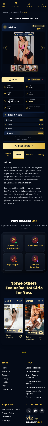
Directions (29, 155)
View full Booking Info (24, 139)
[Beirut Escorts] (24, 48)
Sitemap (6, 420)
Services (5, 375)
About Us (6, 371)
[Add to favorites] (20, 336)
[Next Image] (43, 48)
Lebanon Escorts (33, 368)
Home (4, 368)
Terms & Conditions (11, 409)
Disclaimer (6, 416)
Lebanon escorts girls (35, 387)
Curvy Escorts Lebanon (32, 376)
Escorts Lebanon (33, 397)
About (18, 155)
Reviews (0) (7, 155)
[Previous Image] (5, 48)
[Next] (41, 320)
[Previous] (7, 320)
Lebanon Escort (33, 371)
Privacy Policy (8, 413)
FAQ (4, 386)
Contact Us (7, 389)
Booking (5, 382)
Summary (40, 155)
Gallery (5, 378)
